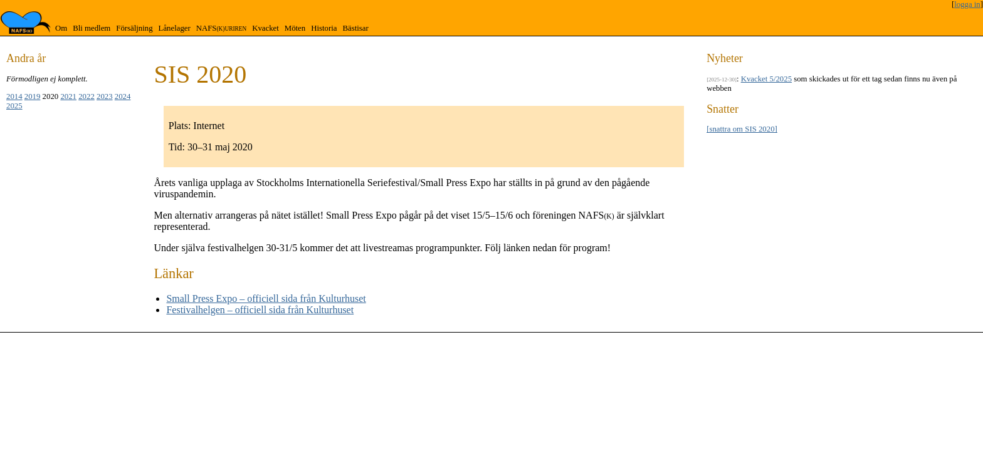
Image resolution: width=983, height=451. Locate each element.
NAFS (221, 28)
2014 (14, 96)
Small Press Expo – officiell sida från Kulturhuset (265, 298)
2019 (32, 96)
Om (61, 28)
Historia (324, 28)
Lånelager (175, 28)
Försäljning (134, 28)
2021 (68, 96)
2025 (14, 105)
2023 (105, 96)
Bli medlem (91, 28)
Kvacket (265, 28)
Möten (295, 28)
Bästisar (355, 28)
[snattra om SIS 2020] (742, 129)
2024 (123, 96)
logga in (967, 4)
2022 (86, 96)
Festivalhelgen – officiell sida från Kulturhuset (260, 309)
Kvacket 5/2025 (766, 79)
